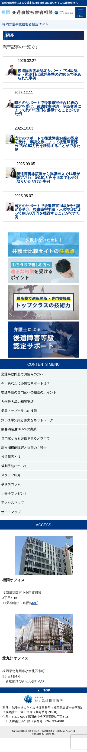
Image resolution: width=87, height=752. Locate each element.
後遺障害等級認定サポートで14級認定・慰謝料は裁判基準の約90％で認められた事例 (49, 74)
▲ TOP (43, 690)
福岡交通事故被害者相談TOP (23, 24)
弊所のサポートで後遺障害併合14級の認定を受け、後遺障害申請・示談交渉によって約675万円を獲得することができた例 (47, 108)
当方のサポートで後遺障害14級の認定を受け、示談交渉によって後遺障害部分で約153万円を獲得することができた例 (47, 143)
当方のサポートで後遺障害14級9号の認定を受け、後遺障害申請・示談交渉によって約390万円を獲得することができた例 (47, 211)
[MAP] (33, 603)
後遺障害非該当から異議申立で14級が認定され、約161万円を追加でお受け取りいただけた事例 (48, 177)
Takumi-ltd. (50, 734)
